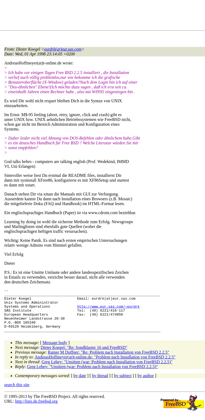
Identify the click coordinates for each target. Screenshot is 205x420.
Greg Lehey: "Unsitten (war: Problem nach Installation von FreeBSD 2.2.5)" (106, 370)
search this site (16, 393)
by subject (123, 384)
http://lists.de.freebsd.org (36, 410)
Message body (55, 351)
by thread (100, 384)
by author (145, 384)
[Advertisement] (101, 16)
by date (80, 384)
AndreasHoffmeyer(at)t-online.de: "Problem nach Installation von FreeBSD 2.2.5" (105, 366)
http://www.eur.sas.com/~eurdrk (108, 310)
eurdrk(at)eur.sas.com (62, 49)
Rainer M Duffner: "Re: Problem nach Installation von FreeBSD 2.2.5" (108, 361)
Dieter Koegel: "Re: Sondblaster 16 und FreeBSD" (84, 356)
